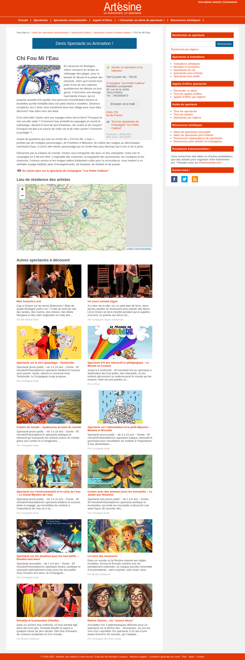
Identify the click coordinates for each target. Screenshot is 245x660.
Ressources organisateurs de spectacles (198, 138)
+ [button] (22, 189)
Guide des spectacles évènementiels (50, 32)
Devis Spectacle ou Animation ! (84, 43)
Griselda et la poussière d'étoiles (38, 620)
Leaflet (129, 249)
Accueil (23, 20)
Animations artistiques (187, 63)
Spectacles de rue (184, 70)
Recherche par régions (185, 49)
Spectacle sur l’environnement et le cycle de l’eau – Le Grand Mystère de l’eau (49, 493)
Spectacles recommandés (70, 20)
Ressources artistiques (185, 20)
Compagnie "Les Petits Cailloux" (125, 83)
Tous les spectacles (185, 111)
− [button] (22, 196)
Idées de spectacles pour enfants (193, 135)
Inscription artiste (209, 2)
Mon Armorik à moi (29, 301)
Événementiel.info (210, 162)
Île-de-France (114, 115)
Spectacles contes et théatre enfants (112, 32)
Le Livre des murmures (102, 556)
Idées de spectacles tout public (192, 132)
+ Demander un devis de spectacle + (141, 20)
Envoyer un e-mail (123, 104)
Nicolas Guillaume (101, 574)
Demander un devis (185, 90)
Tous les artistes (183, 114)
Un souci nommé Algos (103, 301)
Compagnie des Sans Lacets (106, 638)
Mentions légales (138, 656)
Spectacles (41, 20)
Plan (184, 656)
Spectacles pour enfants (188, 73)
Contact (200, 656)
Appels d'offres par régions (190, 96)
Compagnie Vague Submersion (108, 319)
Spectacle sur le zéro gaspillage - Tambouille (45, 362)
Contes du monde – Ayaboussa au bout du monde (49, 427)
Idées (191, 656)
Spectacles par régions (187, 117)
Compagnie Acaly (30, 381)
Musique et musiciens (187, 66)
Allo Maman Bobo (30, 319)
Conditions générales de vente (164, 656)
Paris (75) (112, 112)
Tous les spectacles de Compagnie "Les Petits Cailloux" (125, 125)
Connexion (230, 2)
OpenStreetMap (143, 249)
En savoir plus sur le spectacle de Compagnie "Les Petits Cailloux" (66, 170)
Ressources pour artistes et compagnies (198, 141)
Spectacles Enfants (81, 32)
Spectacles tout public (187, 76)
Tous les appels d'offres (188, 93)
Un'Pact (96, 384)
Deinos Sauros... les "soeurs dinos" (111, 620)
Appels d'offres (102, 20)
